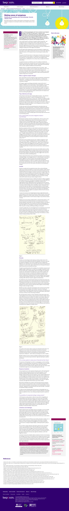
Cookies (23, 494)
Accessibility (18, 494)
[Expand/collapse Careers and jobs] (23, 6)
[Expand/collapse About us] (50, 6)
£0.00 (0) (59, 2)
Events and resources (34, 6)
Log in (65, 2)
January (24, 8)
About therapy (61, 6)
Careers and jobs (20, 6)
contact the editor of (9, 45)
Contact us (27, 494)
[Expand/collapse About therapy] (64, 6)
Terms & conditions (6, 494)
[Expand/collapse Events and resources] (38, 6)
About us (47, 6)
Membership (6, 6)
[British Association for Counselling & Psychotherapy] (8, 2)
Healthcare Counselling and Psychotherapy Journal (13, 8)
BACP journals (3, 8)
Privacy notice (13, 494)
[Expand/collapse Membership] (9, 6)
